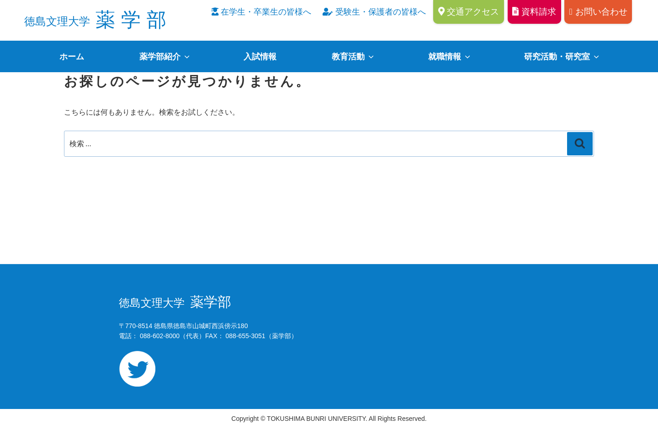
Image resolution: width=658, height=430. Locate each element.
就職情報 (450, 56)
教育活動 (353, 56)
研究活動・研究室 (562, 56)
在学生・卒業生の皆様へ (261, 11)
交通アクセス (468, 11)
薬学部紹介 (165, 56)
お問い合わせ (598, 11)
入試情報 (260, 56)
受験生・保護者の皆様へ (374, 11)
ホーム (71, 56)
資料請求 (534, 11)
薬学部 (98, 20)
